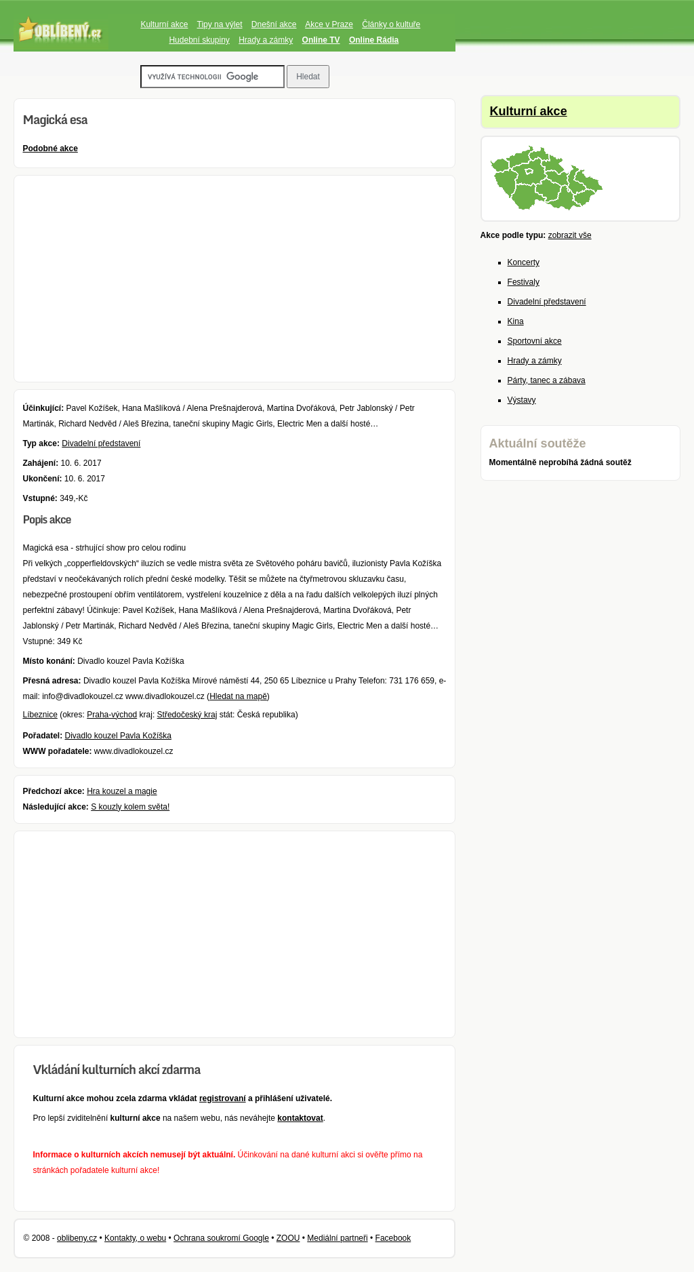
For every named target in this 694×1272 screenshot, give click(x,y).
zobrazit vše (570, 235)
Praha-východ (112, 714)
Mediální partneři (337, 1238)
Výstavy (522, 400)
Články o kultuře (391, 24)
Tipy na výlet (220, 24)
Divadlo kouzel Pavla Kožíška (118, 735)
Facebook (393, 1238)
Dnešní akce (274, 24)
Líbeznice (39, 714)
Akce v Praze (329, 24)
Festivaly (523, 282)
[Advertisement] (234, 279)
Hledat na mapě (238, 696)
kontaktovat (300, 1118)
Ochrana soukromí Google (221, 1238)
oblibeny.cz (77, 1238)
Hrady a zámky (266, 40)
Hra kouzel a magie (122, 791)
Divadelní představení (101, 443)
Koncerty (523, 262)
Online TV (321, 40)
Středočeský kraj (187, 714)
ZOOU (288, 1238)
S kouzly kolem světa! (130, 807)
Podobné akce (49, 148)
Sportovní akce (535, 341)
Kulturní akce (164, 24)
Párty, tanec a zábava (547, 380)
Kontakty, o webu (135, 1238)
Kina (516, 321)
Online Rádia (374, 40)
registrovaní (222, 1098)
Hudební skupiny (199, 40)
